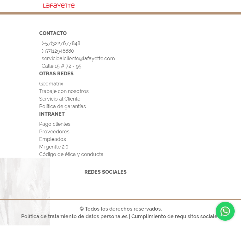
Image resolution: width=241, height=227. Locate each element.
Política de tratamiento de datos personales (74, 216)
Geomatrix (51, 84)
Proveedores (54, 132)
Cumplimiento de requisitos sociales (175, 216)
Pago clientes (54, 124)
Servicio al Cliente (59, 99)
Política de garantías (62, 106)
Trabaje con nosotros (64, 91)
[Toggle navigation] (194, 5)
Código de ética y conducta (71, 154)
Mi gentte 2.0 (54, 147)
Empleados (52, 139)
